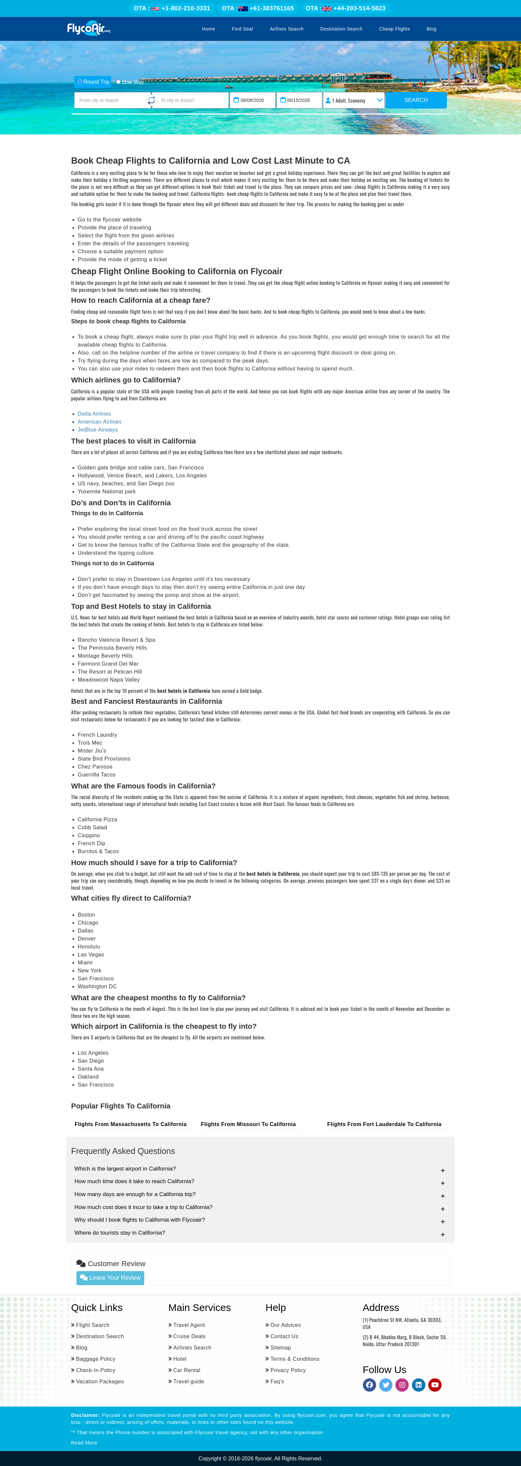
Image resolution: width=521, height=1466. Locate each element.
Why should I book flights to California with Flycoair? (259, 1220)
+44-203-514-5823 (346, 8)
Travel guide (188, 1381)
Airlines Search (287, 29)
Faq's (277, 1381)
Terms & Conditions (295, 1358)
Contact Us (284, 1336)
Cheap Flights (394, 29)
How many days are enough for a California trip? (259, 1194)
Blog (432, 29)
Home (208, 29)
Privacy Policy (288, 1370)
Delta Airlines (94, 414)
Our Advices (285, 1325)
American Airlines (100, 422)
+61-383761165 (258, 8)
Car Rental (186, 1370)
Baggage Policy (95, 1358)
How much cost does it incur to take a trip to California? (259, 1207)
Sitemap (280, 1347)
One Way (130, 82)
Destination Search (341, 29)
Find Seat (242, 29)
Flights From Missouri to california (249, 1124)
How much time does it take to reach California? (259, 1181)
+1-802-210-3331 (172, 8)
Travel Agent (189, 1325)
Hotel (180, 1358)
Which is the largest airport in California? (259, 1169)
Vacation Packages (100, 1381)
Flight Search (93, 1325)
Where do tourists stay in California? (259, 1233)
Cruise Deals (189, 1336)
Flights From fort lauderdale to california (386, 1124)
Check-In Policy (96, 1370)
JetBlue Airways (98, 430)
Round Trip (93, 82)
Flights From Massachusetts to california (132, 1124)
